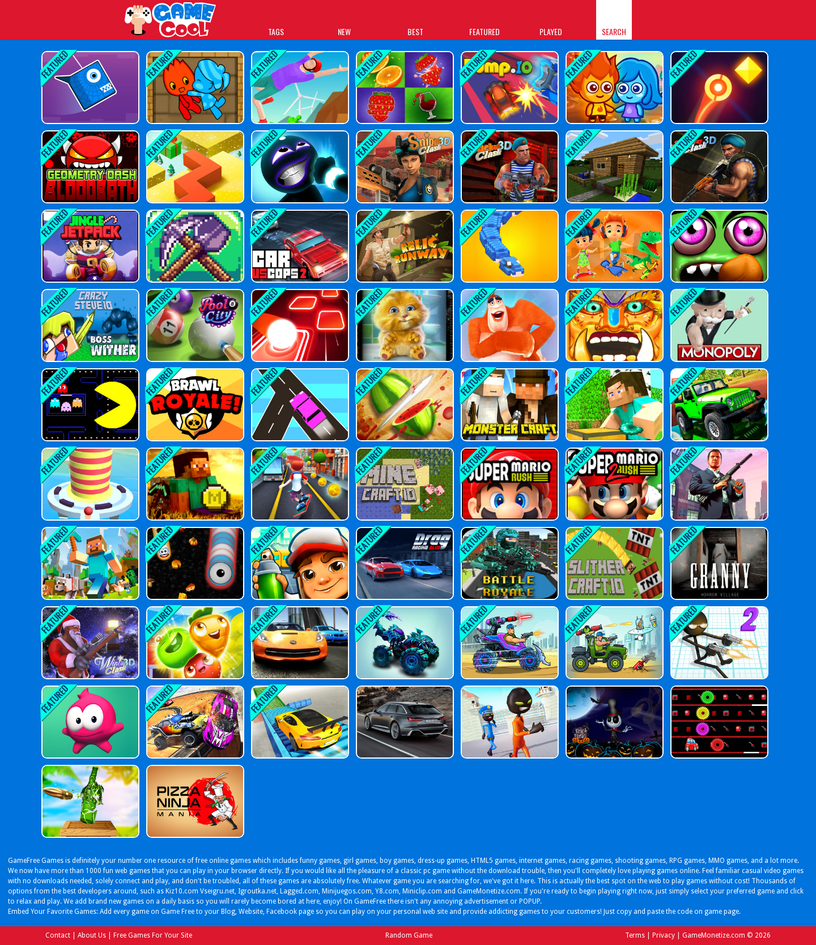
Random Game (408, 935)
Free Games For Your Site (152, 935)
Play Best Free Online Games (171, 21)
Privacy (663, 935)
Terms (635, 935)
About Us (92, 935)
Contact (57, 935)
